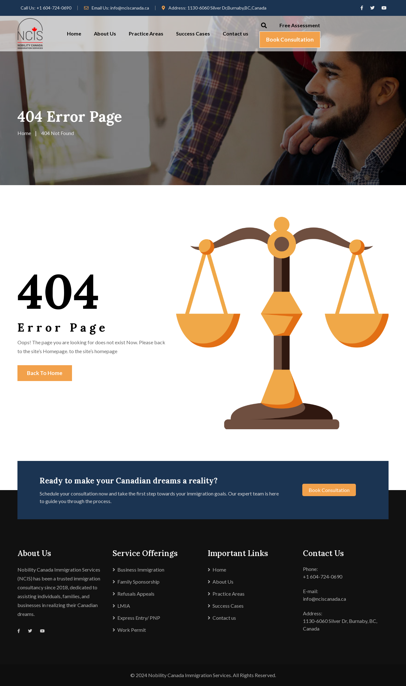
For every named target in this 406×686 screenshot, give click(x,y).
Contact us (235, 33)
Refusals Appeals (135, 594)
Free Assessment (299, 25)
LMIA (123, 606)
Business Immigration (140, 569)
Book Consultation (290, 39)
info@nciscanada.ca (129, 7)
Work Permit (131, 630)
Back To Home (44, 373)
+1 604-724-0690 (53, 7)
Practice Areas (146, 33)
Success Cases (193, 33)
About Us (105, 33)
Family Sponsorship (138, 582)
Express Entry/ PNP (138, 618)
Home (74, 33)
